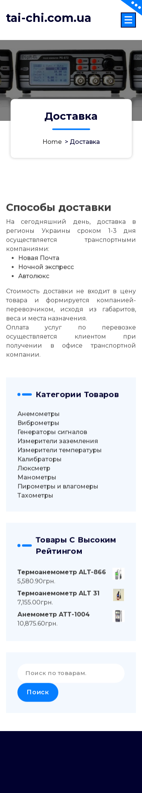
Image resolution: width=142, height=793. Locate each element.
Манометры (36, 490)
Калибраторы (39, 472)
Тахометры (35, 508)
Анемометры (38, 427)
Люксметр (33, 481)
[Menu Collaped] (128, 20)
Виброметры (38, 436)
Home (52, 142)
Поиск (38, 705)
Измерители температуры (59, 463)
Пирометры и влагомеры (57, 499)
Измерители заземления (57, 454)
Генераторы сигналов (52, 445)
